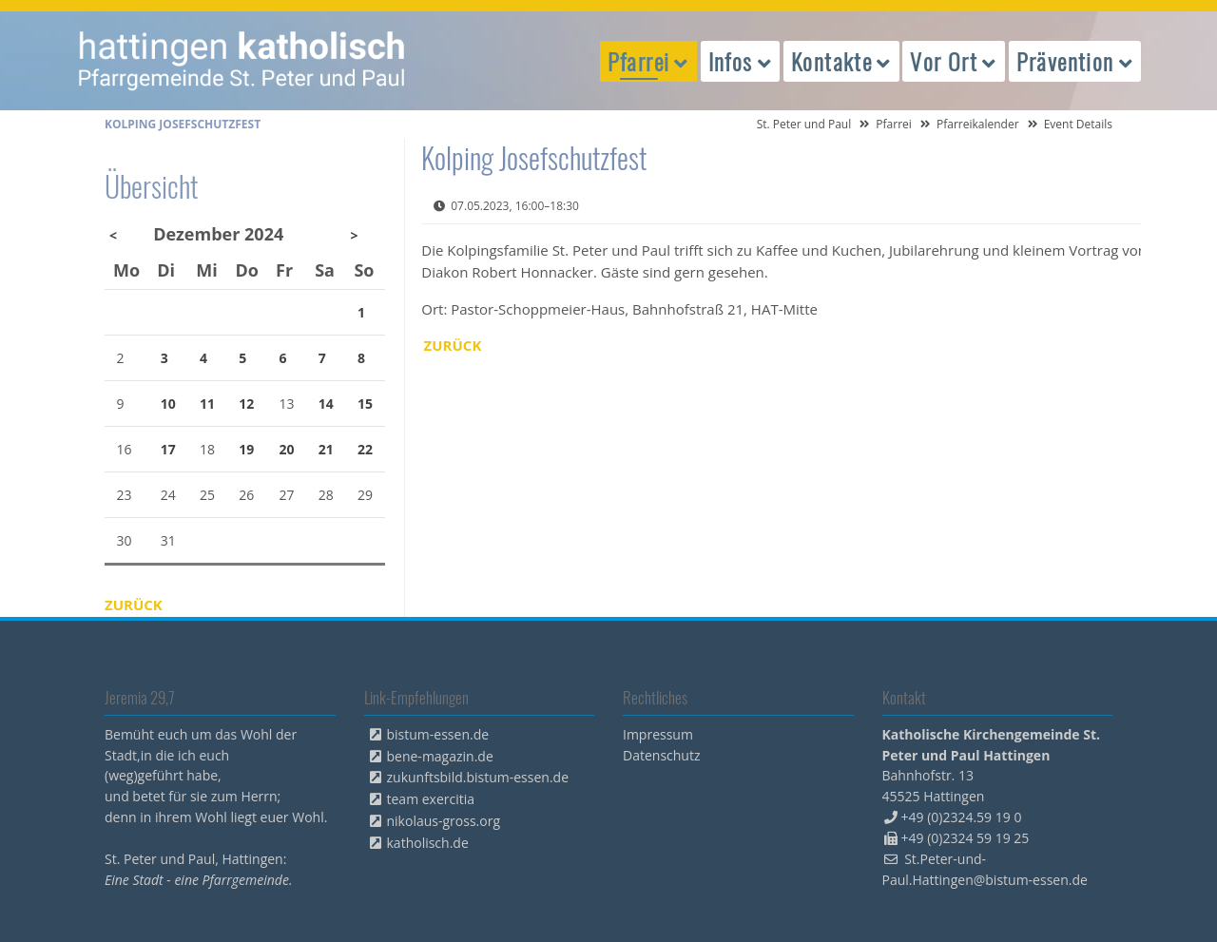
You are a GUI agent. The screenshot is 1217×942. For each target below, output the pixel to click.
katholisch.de (428, 843)
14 (326, 403)
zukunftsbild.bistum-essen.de (478, 777)
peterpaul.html (242, 61)
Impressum (658, 734)
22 (365, 449)
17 (168, 449)
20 (287, 449)
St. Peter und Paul (804, 124)
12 (246, 403)
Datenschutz (661, 755)
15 (365, 403)
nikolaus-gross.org (444, 821)
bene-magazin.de (440, 756)
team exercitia (431, 799)
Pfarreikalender (978, 124)
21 (326, 449)
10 (168, 403)
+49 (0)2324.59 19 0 (961, 817)
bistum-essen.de (438, 734)
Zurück (453, 345)
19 (246, 449)
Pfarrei (894, 124)
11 (207, 403)
